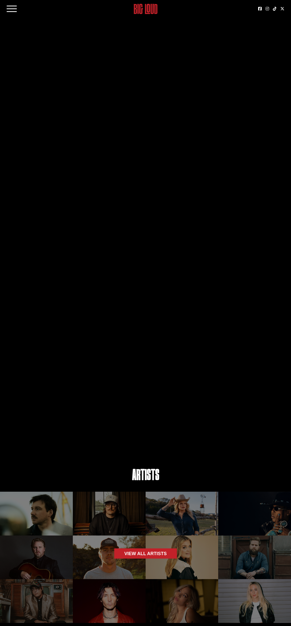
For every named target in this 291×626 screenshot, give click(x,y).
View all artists (145, 553)
